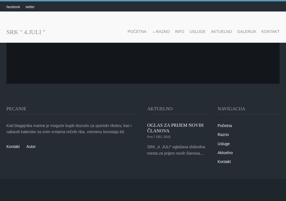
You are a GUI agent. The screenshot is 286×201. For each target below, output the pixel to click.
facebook (13, 7)
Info (179, 31)
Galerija (246, 31)
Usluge (198, 31)
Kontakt (270, 31)
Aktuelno (221, 31)
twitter (30, 7)
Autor (30, 146)
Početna (137, 31)
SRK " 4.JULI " (25, 31)
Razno (163, 31)
